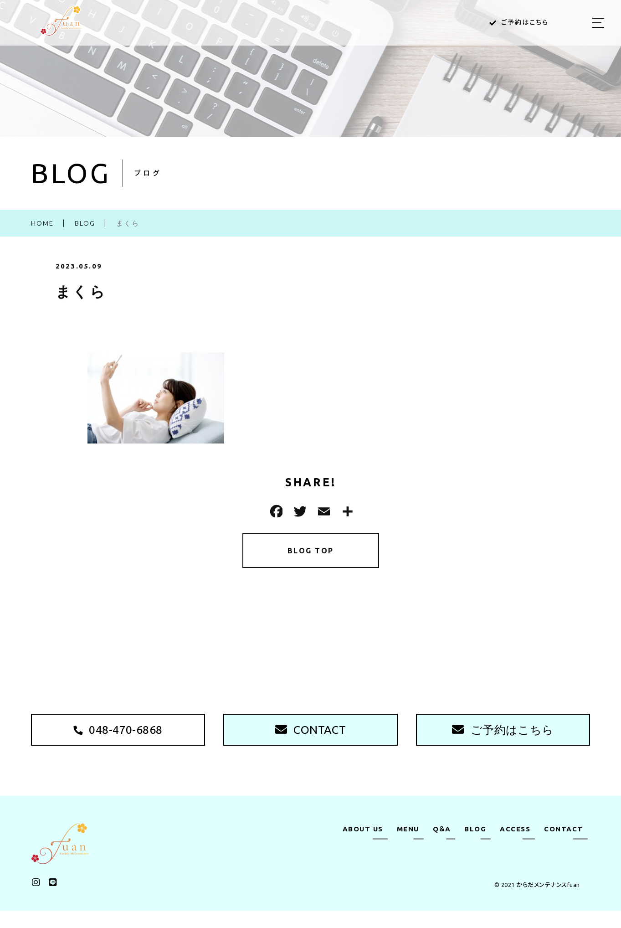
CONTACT (563, 846)
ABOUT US (363, 846)
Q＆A (442, 846)
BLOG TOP (310, 552)
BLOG (475, 846)
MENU (408, 846)
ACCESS (515, 846)
